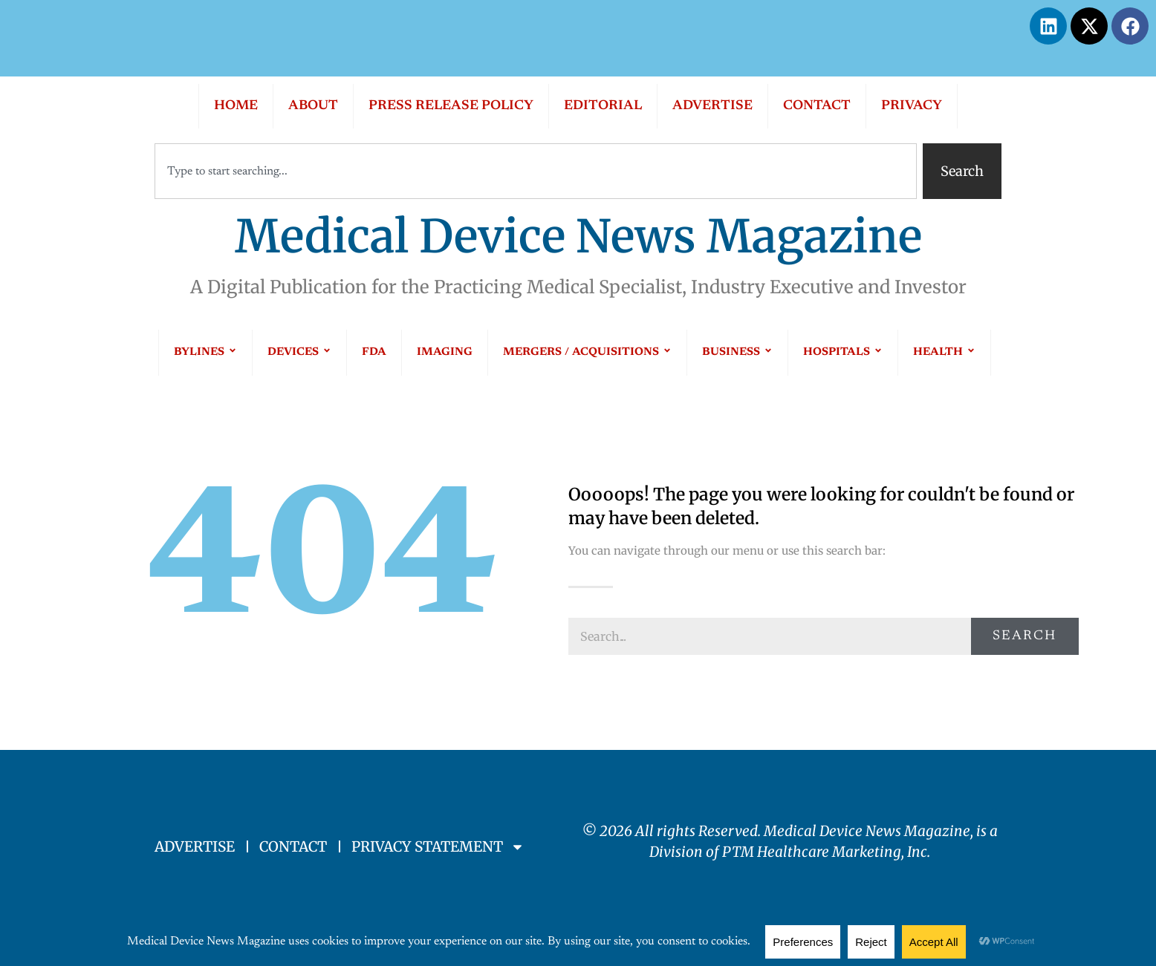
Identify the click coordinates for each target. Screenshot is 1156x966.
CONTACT (817, 106)
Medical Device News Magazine (578, 236)
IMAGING (445, 352)
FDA (374, 352)
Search (1024, 636)
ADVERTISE (712, 106)
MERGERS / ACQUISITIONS (587, 352)
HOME (236, 106)
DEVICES (299, 352)
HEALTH (944, 352)
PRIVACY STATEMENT (438, 846)
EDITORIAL (603, 106)
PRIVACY (911, 106)
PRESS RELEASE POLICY (450, 106)
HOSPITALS (843, 352)
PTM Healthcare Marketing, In (821, 852)
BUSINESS (737, 352)
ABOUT (313, 106)
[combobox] (536, 171)
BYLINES (205, 352)
